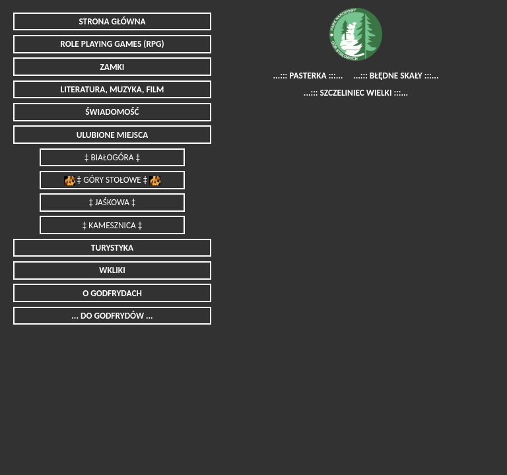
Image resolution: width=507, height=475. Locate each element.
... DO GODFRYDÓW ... (111, 315)
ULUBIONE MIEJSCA (113, 135)
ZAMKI (112, 67)
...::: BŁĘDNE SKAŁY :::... (395, 75)
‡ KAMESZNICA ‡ (113, 225)
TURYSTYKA (112, 247)
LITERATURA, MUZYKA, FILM (112, 89)
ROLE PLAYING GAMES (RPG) (112, 43)
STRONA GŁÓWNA (112, 21)
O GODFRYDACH (112, 293)
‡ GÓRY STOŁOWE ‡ (112, 179)
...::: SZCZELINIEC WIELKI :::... (356, 93)
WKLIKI (112, 270)
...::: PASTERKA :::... (308, 75)
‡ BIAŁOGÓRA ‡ (112, 157)
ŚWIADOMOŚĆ (112, 111)
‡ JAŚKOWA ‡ (111, 202)
